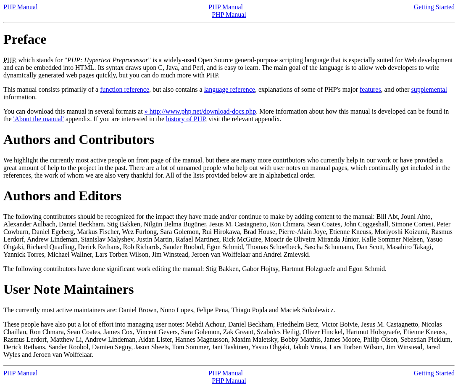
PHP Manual (20, 7)
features (370, 89)
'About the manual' (38, 118)
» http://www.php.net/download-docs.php (200, 111)
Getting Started (434, 7)
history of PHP (185, 118)
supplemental (429, 89)
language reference (229, 89)
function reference (124, 89)
